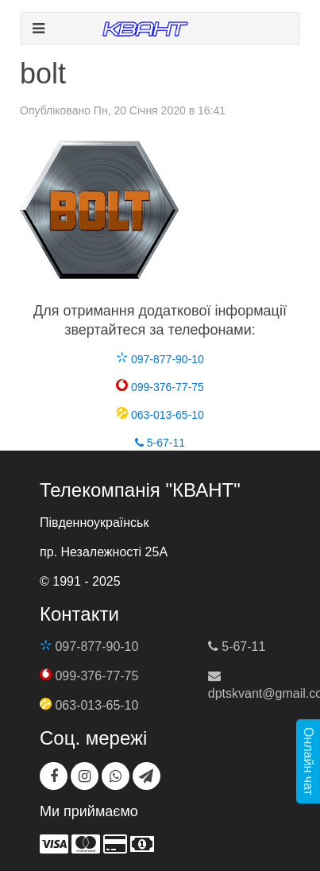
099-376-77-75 (160, 387)
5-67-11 (160, 442)
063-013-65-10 (160, 414)
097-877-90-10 (160, 359)
